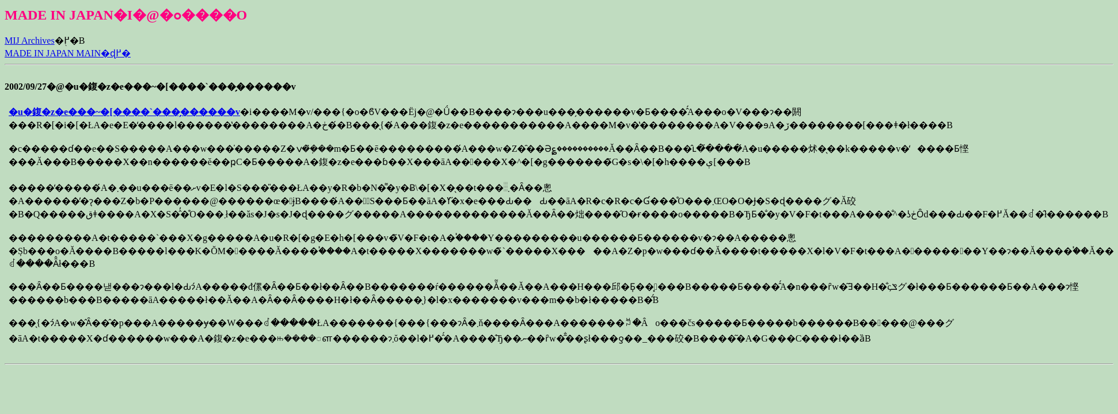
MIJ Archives (30, 40)
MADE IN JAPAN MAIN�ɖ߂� (68, 53)
